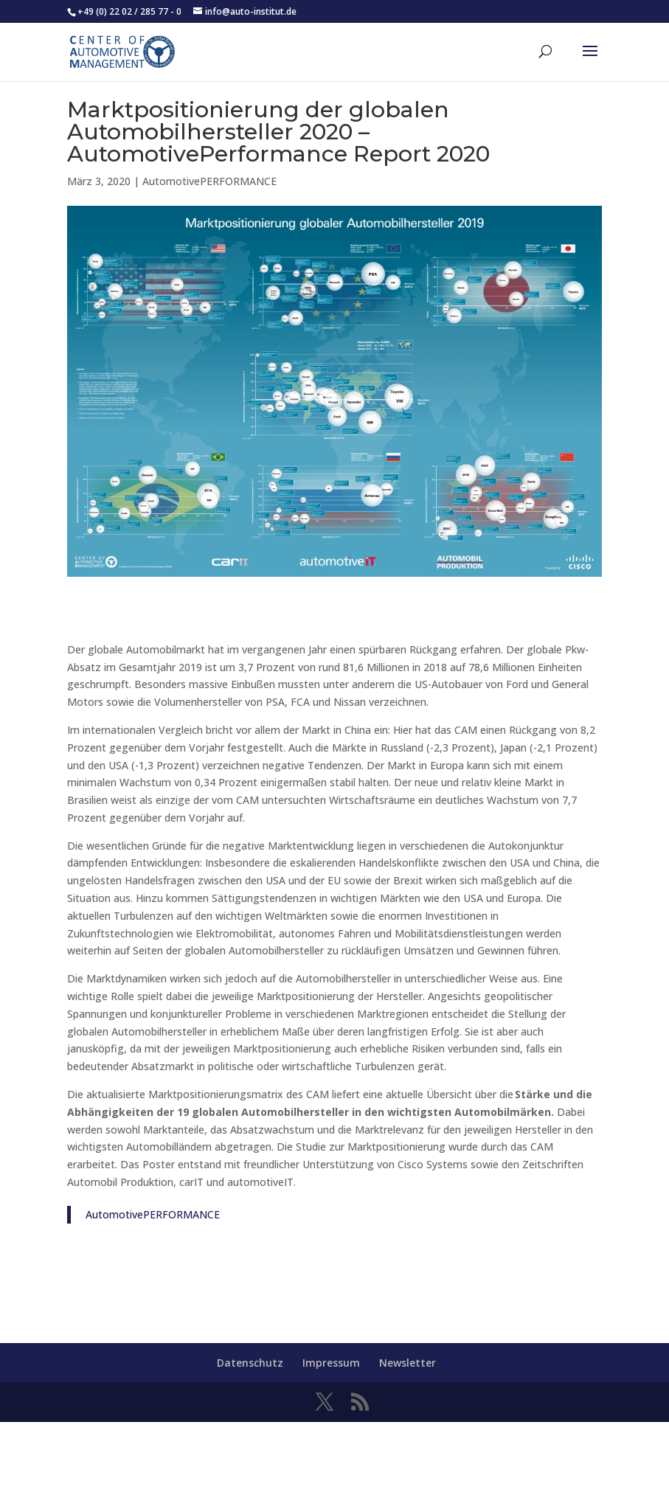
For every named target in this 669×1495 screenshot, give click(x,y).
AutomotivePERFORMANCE (209, 181)
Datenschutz (250, 1363)
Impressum (331, 1363)
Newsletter (407, 1363)
